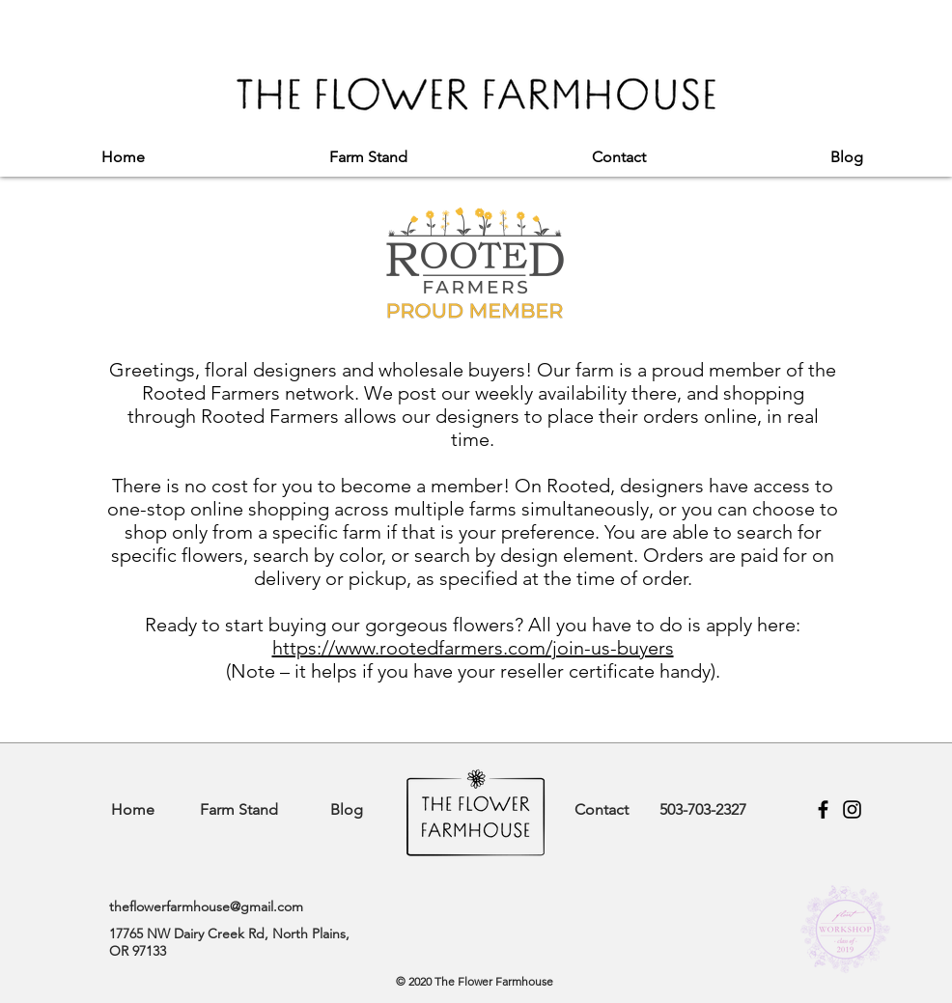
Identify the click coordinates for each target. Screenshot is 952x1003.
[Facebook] (823, 809)
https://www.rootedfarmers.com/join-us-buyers (473, 647)
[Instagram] (852, 809)
